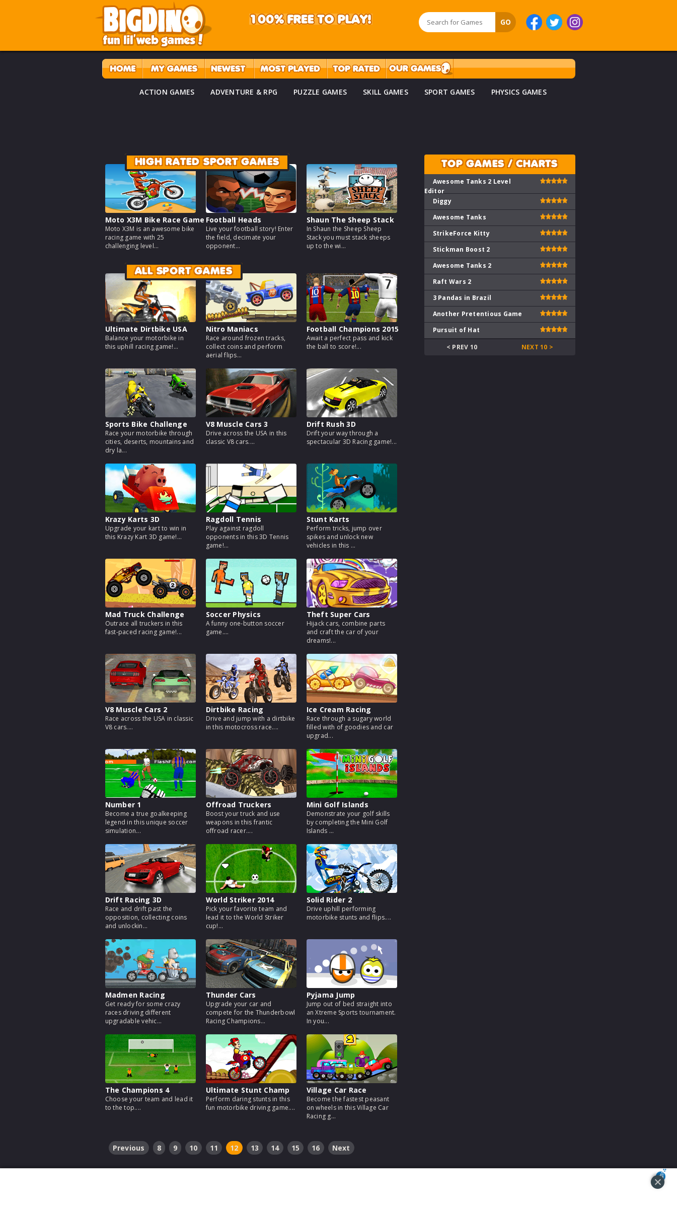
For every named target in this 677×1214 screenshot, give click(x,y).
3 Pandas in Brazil (462, 297)
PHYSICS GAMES (519, 92)
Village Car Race (337, 1090)
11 (214, 1148)
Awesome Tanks (459, 217)
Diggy (442, 201)
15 (295, 1148)
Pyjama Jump (331, 995)
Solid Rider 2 (329, 899)
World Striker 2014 (240, 899)
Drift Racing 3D (133, 899)
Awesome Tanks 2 (462, 265)
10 (193, 1148)
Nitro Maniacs (232, 329)
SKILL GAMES (385, 92)
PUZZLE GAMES (320, 92)
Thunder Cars (231, 995)
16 (316, 1148)
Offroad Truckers (239, 804)
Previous (129, 1148)
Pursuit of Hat (456, 330)
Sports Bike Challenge (146, 424)
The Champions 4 (137, 1090)
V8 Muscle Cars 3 (237, 424)
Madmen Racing (135, 995)
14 (275, 1148)
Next (341, 1148)
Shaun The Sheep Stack (350, 219)
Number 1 (123, 804)
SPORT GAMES (449, 92)
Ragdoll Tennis (234, 519)
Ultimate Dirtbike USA (146, 329)
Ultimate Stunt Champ (248, 1090)
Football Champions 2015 (353, 329)
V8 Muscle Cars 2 (136, 709)
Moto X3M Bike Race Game (155, 219)
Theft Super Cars (338, 614)
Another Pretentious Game (477, 314)
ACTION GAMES (166, 92)
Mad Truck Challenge (145, 614)
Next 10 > (537, 347)
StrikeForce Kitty (461, 233)
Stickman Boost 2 (461, 249)
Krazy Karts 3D (132, 519)
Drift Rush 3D (331, 424)
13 (255, 1148)
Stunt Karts (328, 519)
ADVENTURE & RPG (243, 92)
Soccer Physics (233, 614)
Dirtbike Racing (235, 709)
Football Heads (234, 219)
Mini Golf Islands (337, 804)
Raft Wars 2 (452, 281)
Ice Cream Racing (339, 709)
